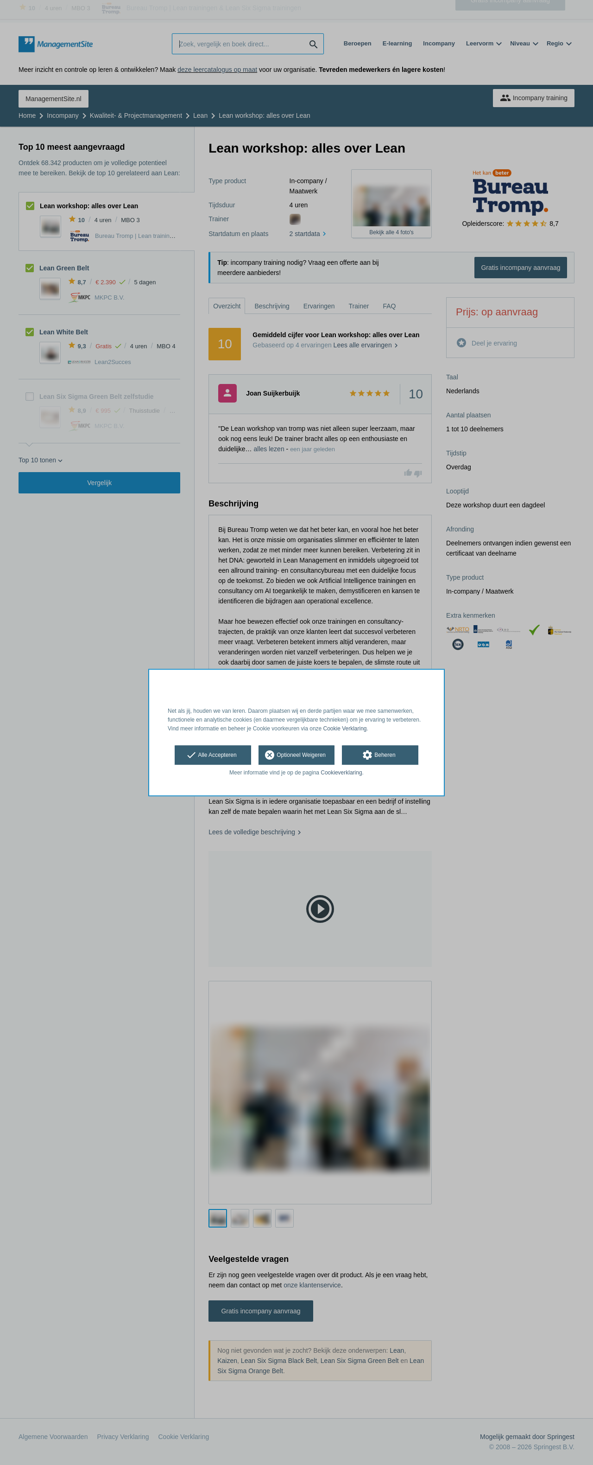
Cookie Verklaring (345, 728)
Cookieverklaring (341, 773)
